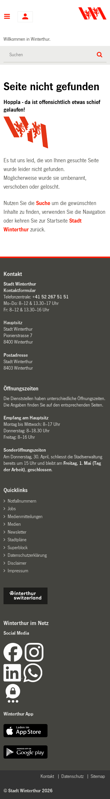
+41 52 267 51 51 (50, 296)
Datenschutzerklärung (27, 555)
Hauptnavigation (7, 17)
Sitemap (98, 776)
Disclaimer (17, 563)
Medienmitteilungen (25, 516)
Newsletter (17, 532)
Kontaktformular (20, 290)
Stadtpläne (17, 539)
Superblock (18, 547)
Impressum (18, 570)
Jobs (12, 508)
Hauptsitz (13, 322)
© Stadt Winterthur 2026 (28, 790)
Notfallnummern (22, 500)
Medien (14, 524)
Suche (43, 203)
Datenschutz (72, 776)
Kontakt (47, 776)
